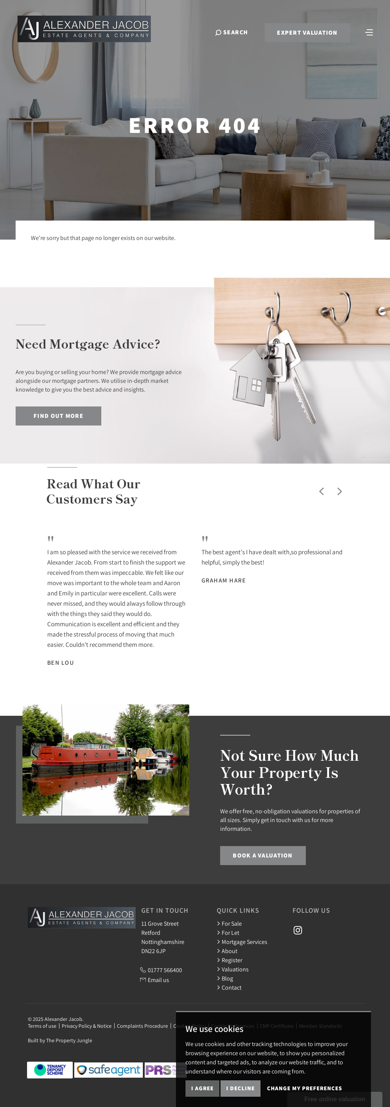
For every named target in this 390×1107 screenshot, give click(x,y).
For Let (228, 932)
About (227, 951)
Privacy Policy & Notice (87, 1025)
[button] (321, 491)
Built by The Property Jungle (60, 1040)
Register (229, 960)
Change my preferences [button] (304, 1088)
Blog (225, 978)
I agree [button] (202, 1088)
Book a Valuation (262, 855)
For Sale (229, 923)
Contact (229, 987)
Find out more (58, 416)
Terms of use (42, 1025)
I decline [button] (240, 1088)
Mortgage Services (242, 941)
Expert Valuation (307, 33)
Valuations (233, 969)
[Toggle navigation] (369, 32)
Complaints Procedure (142, 1025)
